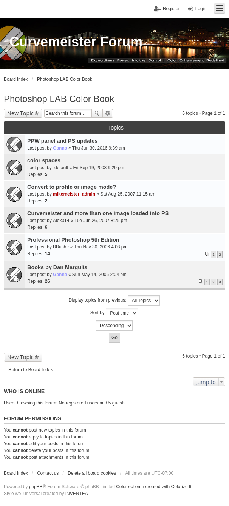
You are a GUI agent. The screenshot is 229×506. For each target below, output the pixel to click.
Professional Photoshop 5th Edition (73, 240)
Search (97, 113)
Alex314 (61, 220)
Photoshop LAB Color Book (59, 99)
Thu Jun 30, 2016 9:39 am (98, 148)
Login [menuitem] (200, 8)
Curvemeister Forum (75, 41)
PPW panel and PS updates (62, 141)
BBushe (61, 247)
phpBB (36, 486)
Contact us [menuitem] (48, 473)
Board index (16, 473)
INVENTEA (76, 493)
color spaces (43, 160)
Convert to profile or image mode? (71, 187)
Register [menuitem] (171, 8)
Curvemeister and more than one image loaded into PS (98, 213)
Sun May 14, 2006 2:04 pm (99, 274)
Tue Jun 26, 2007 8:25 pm (100, 220)
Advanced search (108, 113)
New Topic (20, 113)
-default (60, 167)
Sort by (114, 313)
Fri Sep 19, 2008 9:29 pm (98, 167)
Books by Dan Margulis (57, 267)
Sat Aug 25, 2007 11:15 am (127, 194)
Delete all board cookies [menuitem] (92, 473)
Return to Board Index (30, 369)
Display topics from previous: (114, 300)
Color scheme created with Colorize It (153, 486)
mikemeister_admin (74, 194)
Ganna (60, 148)
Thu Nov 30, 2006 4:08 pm (100, 247)
